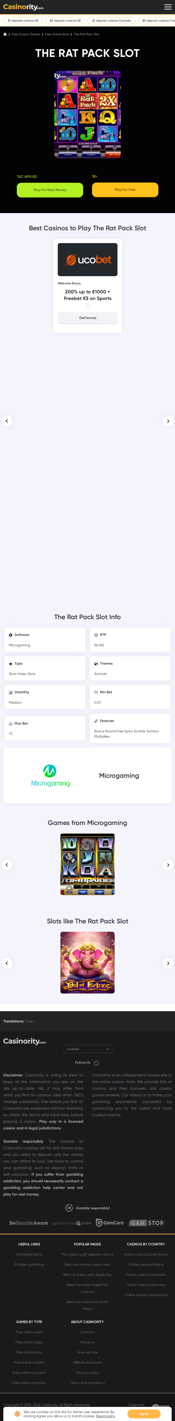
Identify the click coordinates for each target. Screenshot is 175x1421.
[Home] (5, 34)
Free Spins (125, 731)
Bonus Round (105, 731)
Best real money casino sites (87, 1264)
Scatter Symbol (146, 731)
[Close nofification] (169, 1409)
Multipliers (102, 736)
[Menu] (168, 7)
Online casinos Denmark (145, 1275)
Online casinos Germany (145, 1285)
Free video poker (29, 1332)
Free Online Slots (57, 34)
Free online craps (29, 1342)
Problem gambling (29, 1264)
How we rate (87, 1352)
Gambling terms (29, 1254)
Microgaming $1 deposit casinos (87, 1254)
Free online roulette (29, 1362)
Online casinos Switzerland (146, 1295)
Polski (29, 1021)
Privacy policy (87, 1372)
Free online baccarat (29, 1372)
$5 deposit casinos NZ (65, 20)
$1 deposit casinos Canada (111, 20)
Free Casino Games (26, 34)
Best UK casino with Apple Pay (87, 1275)
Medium (15, 702)
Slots (13, 674)
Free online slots (29, 1352)
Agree (144, 1414)
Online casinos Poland (145, 1264)
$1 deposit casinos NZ (23, 20)
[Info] (87, 305)
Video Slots (26, 674)
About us (87, 1342)
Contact (87, 1332)
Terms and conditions (87, 1383)
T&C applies (27, 176)
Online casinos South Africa (146, 1254)
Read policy (105, 1416)
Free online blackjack (29, 1383)
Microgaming (19, 645)
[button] (7, 421)
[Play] (125, 190)
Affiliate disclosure (87, 1362)
